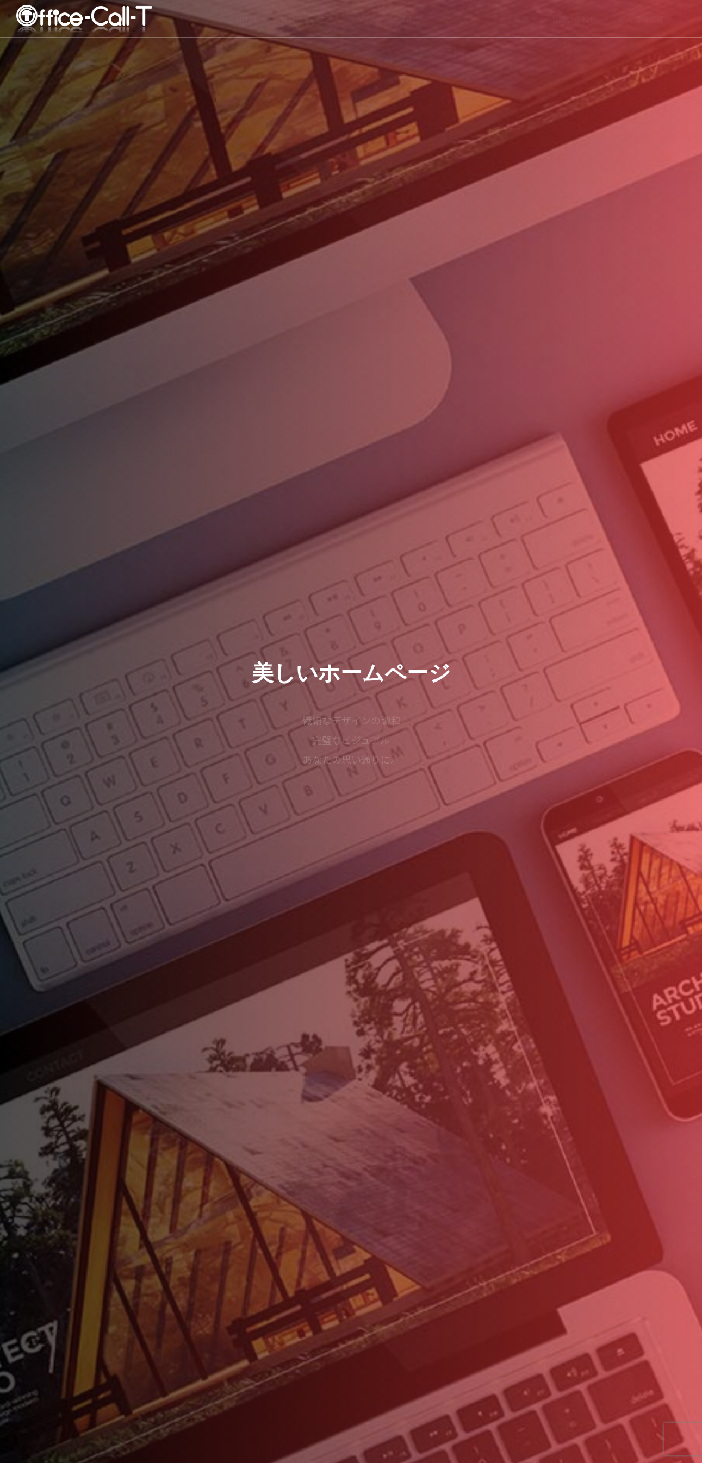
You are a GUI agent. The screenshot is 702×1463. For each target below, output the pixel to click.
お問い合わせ (574, 19)
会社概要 (514, 19)
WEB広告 (461, 19)
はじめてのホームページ (322, 19)
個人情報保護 (641, 19)
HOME (247, 19)
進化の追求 (405, 19)
